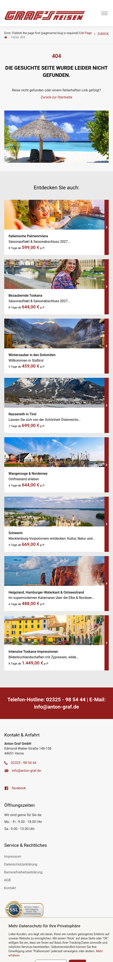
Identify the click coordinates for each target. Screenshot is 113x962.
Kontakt (10, 888)
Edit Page (85, 33)
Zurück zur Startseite (56, 97)
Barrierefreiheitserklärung (23, 872)
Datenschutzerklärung (20, 864)
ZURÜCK (101, 34)
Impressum (12, 856)
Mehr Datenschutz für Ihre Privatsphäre (44, 925)
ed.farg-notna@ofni (56, 707)
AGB (7, 880)
